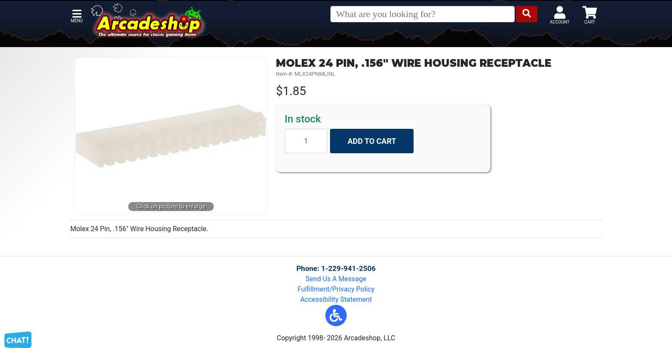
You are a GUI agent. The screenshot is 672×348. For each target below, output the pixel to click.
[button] (336, 315)
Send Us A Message (336, 279)
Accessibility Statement (336, 299)
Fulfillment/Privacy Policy (336, 289)
